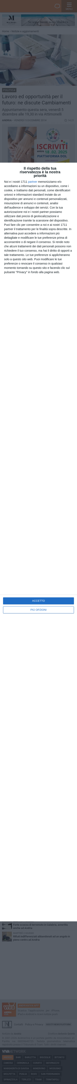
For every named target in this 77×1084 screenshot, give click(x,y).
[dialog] (38, 542)
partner (32, 181)
